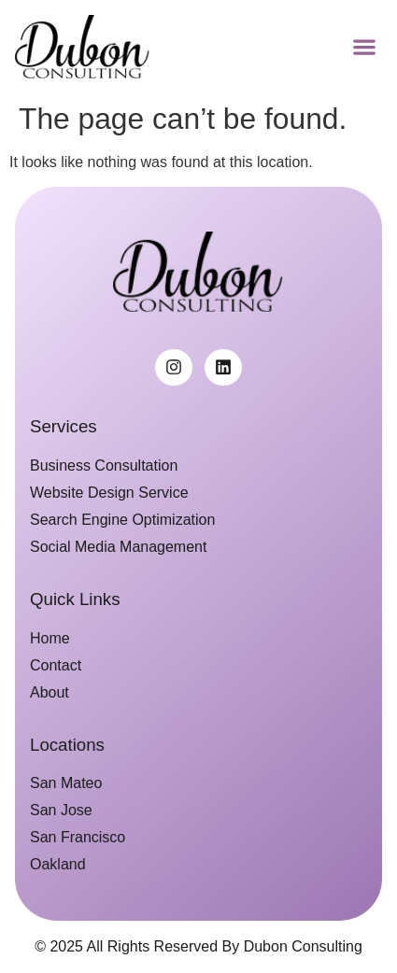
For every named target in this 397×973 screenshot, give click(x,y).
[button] (364, 46)
